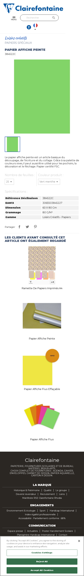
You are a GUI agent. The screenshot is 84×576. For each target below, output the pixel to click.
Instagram (51, 535)
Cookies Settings (41, 552)
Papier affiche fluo (42, 431)
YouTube (38, 535)
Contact (63, 527)
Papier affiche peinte (42, 330)
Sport (42, 502)
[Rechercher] (41, 18)
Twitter (32, 535)
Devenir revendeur (26, 486)
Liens (62, 486)
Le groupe (61, 482)
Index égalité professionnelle (40, 506)
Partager (19, 219)
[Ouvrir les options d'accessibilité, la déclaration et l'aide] (68, 18)
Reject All (42, 561)
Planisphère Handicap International (36, 527)
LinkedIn (58, 535)
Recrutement (47, 486)
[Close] (79, 541)
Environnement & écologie (21, 502)
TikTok (64, 535)
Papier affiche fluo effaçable (42, 381)
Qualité (47, 482)
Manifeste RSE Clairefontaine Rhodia (42, 490)
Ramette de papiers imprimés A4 (42, 280)
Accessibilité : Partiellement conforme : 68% (42, 510)
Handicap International (62, 502)
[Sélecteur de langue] (77, 18)
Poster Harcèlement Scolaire (57, 523)
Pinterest (35, 219)
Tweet (27, 219)
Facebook (25, 535)
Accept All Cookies (42, 570)
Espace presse (15, 523)
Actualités (32, 523)
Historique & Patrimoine (27, 482)
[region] (42, 556)
